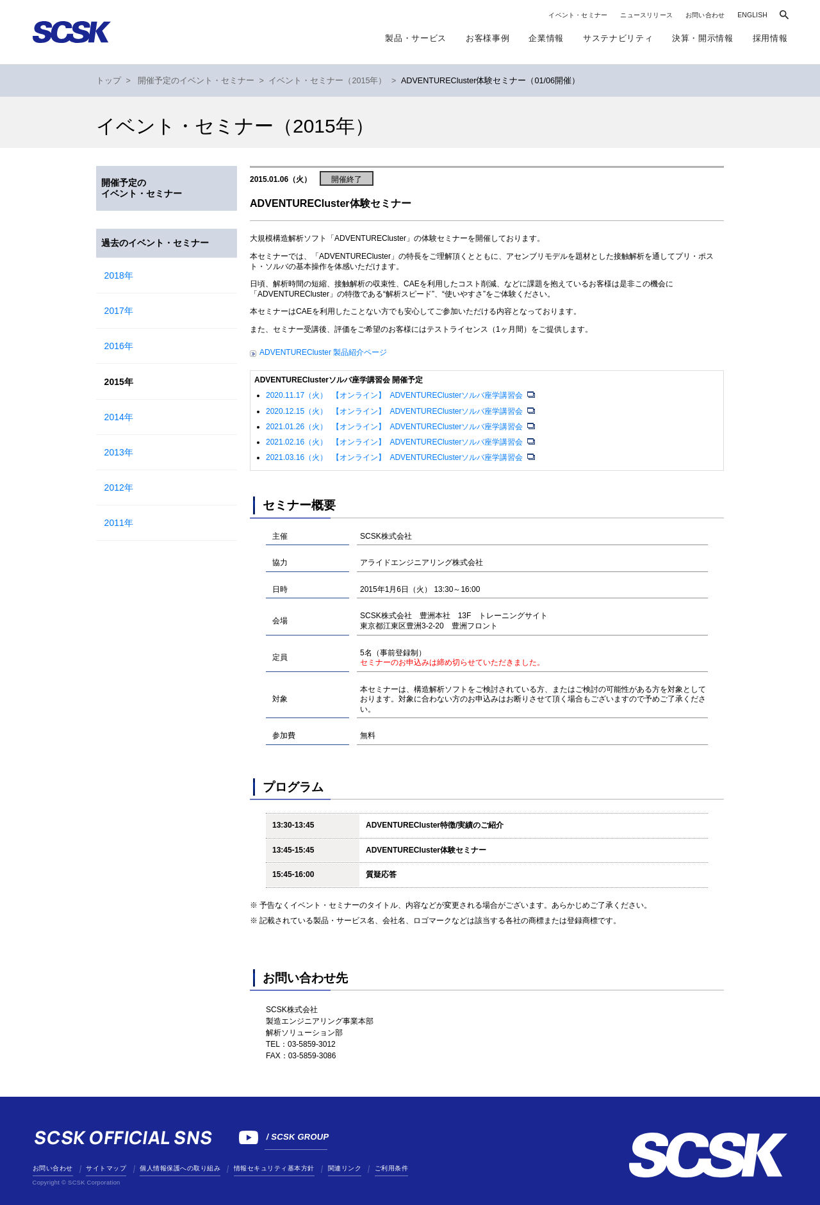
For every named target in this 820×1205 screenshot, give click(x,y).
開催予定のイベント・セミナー (196, 80)
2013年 (118, 452)
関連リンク (345, 1168)
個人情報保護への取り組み (180, 1168)
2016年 (118, 346)
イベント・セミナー (577, 15)
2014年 (118, 417)
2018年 (118, 275)
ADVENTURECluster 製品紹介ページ (323, 352)
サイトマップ (106, 1168)
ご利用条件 (392, 1168)
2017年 (118, 311)
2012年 (118, 487)
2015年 (118, 382)
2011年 (118, 523)
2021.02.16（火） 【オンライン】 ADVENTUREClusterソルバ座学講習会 (395, 442)
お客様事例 (487, 38)
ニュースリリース (646, 15)
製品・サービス (416, 38)
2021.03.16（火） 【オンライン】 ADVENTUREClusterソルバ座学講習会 (395, 457)
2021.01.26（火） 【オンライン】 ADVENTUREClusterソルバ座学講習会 (395, 426)
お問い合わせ (705, 15)
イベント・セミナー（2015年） (327, 80)
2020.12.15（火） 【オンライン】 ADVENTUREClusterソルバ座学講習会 (395, 411)
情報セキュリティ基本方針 (274, 1168)
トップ (108, 80)
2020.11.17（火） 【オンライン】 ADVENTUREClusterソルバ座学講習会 (395, 395)
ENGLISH (752, 15)
